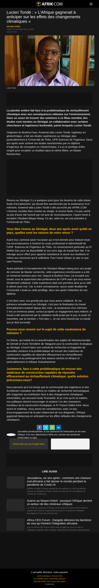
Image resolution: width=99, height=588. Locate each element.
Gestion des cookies (58, 581)
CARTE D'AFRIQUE (43, 576)
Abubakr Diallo (13, 26)
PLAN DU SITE (57, 576)
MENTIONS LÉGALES (57, 579)
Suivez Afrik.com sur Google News (28, 444)
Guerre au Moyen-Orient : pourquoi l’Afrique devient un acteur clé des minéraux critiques (59, 502)
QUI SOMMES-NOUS (41, 579)
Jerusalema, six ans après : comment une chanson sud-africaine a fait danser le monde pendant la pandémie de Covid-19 (59, 481)
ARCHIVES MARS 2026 (42, 581)
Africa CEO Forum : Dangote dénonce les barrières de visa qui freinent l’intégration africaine (59, 521)
